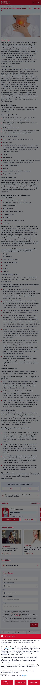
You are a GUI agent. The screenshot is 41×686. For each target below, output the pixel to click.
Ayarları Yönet (33, 682)
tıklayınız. (24, 675)
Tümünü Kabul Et (7, 682)
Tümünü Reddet (20, 682)
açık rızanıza (8, 648)
